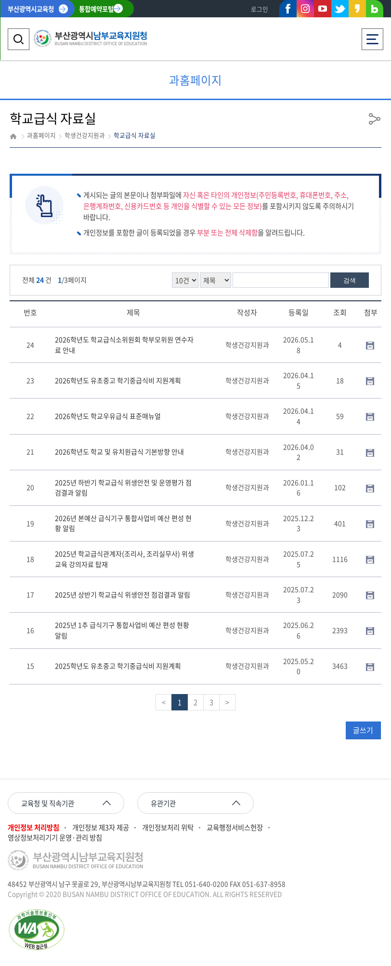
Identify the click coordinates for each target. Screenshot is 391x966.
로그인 (259, 8)
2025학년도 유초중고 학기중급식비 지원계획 (118, 665)
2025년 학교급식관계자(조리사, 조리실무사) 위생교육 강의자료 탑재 (124, 559)
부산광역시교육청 (31, 8)
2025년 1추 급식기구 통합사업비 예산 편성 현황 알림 (122, 630)
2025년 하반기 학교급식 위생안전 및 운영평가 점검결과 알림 (123, 487)
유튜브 (322, 8)
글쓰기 (363, 730)
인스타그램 (305, 8)
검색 (349, 280)
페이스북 (288, 10)
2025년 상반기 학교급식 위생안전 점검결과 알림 (122, 594)
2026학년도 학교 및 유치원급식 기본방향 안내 (119, 451)
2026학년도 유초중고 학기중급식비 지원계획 (118, 380)
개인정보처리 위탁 (168, 828)
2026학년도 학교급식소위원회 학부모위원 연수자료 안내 (124, 345)
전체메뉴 (372, 36)
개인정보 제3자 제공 (100, 828)
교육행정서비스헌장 (235, 828)
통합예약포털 (96, 8)
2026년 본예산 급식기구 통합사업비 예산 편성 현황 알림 (123, 523)
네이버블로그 (374, 10)
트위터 (340, 8)
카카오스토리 (357, 10)
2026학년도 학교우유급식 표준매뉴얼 (108, 416)
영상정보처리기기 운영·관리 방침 (55, 838)
